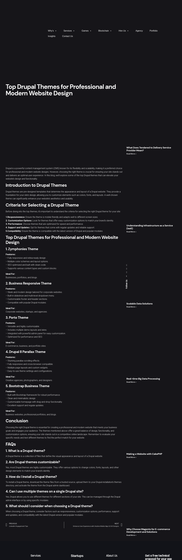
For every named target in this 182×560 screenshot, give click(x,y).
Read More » (131, 154)
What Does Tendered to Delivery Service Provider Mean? (148, 149)
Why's (52, 31)
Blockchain (105, 31)
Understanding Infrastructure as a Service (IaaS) (149, 227)
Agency (139, 31)
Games (87, 31)
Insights (51, 36)
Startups (77, 556)
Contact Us (67, 36)
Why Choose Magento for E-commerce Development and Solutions (148, 531)
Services (69, 31)
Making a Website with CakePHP (144, 454)
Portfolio (154, 31)
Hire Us (124, 31)
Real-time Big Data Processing (143, 378)
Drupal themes (12, 191)
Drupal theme (29, 427)
